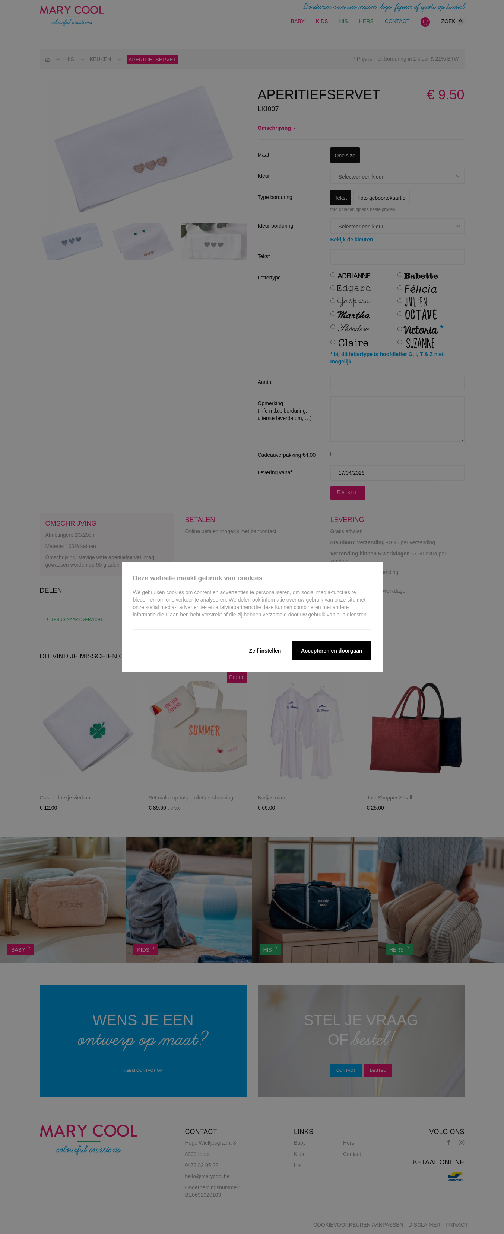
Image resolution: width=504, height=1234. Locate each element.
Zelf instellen (265, 651)
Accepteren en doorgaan (331, 651)
